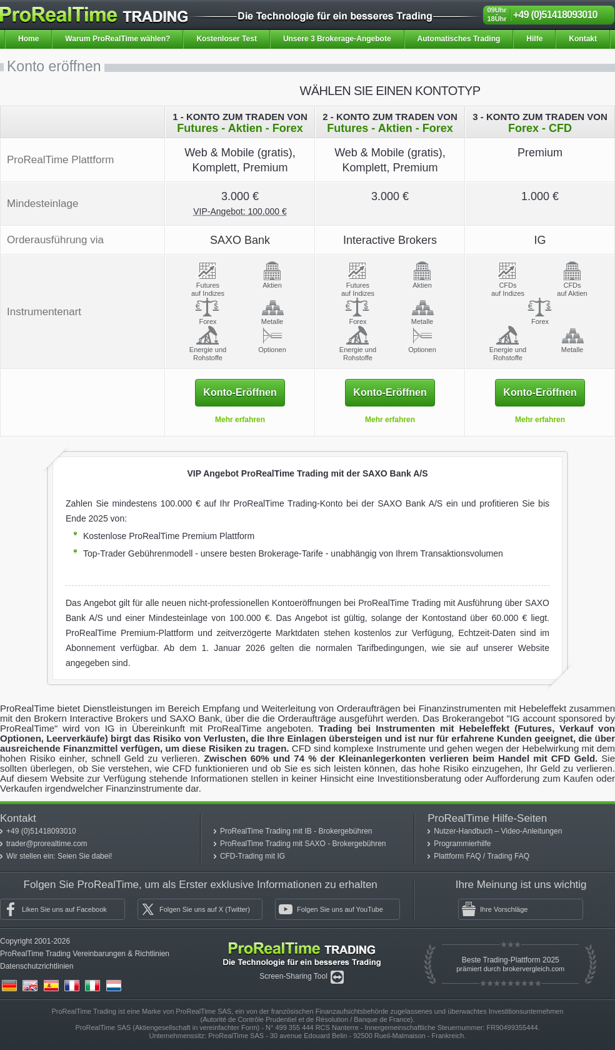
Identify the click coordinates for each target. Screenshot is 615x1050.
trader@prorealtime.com (47, 843)
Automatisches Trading (459, 38)
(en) (30, 985)
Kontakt (583, 38)
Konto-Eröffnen (239, 392)
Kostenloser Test (226, 38)
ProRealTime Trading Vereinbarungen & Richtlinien (84, 953)
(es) (51, 985)
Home (28, 38)
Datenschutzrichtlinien (36, 966)
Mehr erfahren (240, 419)
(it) (92, 985)
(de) (9, 985)
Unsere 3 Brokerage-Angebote (337, 38)
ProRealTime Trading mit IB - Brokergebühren (296, 831)
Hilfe (534, 38)
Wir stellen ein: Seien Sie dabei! (59, 856)
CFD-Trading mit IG (252, 856)
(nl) (113, 985)
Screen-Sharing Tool (294, 976)
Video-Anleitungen (531, 831)
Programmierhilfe (462, 843)
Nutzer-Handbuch (464, 831)
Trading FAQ (508, 856)
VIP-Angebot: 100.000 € (239, 211)
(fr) (71, 985)
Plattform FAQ (458, 856)
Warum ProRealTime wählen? (117, 38)
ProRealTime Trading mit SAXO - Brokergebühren (303, 843)
